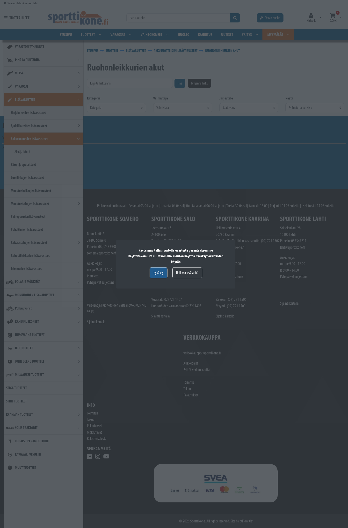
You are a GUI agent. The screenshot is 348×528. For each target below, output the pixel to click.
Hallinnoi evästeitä (187, 272)
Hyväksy (158, 272)
